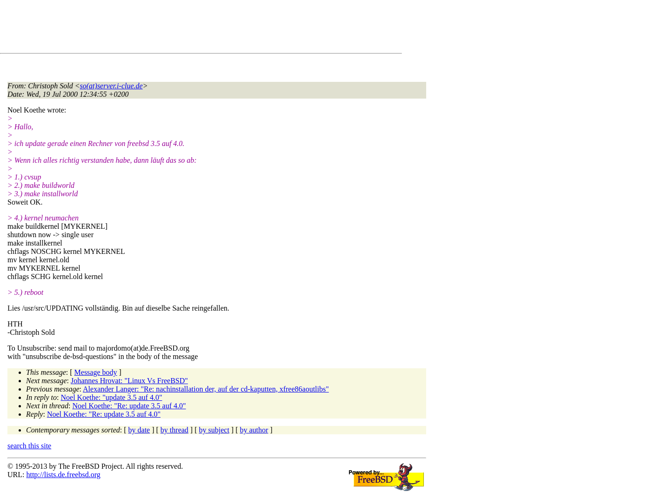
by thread (174, 430)
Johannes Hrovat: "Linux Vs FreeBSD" (129, 381)
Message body (95, 372)
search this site (29, 446)
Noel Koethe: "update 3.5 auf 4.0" (111, 397)
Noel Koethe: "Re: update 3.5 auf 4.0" (129, 406)
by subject (214, 430)
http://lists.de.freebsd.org (63, 475)
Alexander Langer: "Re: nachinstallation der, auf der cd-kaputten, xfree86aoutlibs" (206, 389)
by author (254, 430)
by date (139, 430)
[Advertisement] (176, 28)
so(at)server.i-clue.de (111, 86)
